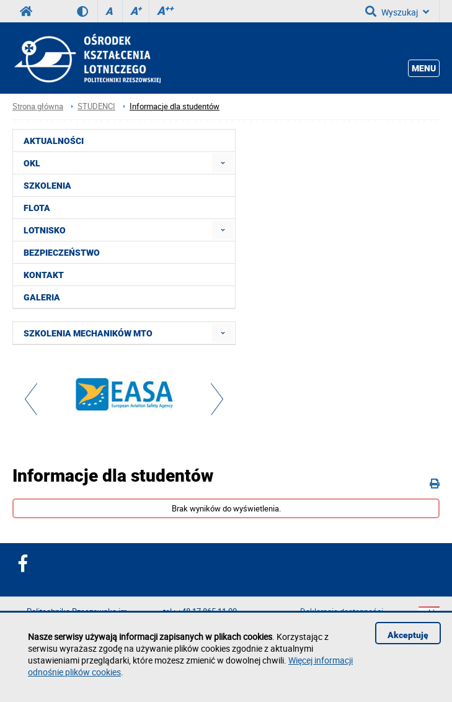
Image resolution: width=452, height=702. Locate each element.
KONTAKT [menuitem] (44, 275)
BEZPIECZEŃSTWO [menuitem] (62, 253)
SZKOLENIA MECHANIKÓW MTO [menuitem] (88, 333)
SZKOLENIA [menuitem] (47, 186)
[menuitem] (223, 163)
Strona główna (37, 106)
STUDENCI (96, 106)
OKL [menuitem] (32, 163)
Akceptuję (408, 635)
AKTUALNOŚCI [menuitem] (54, 141)
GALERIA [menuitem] (42, 297)
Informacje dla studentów (174, 106)
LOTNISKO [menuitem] (45, 230)
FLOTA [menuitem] (37, 208)
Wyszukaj (397, 11)
